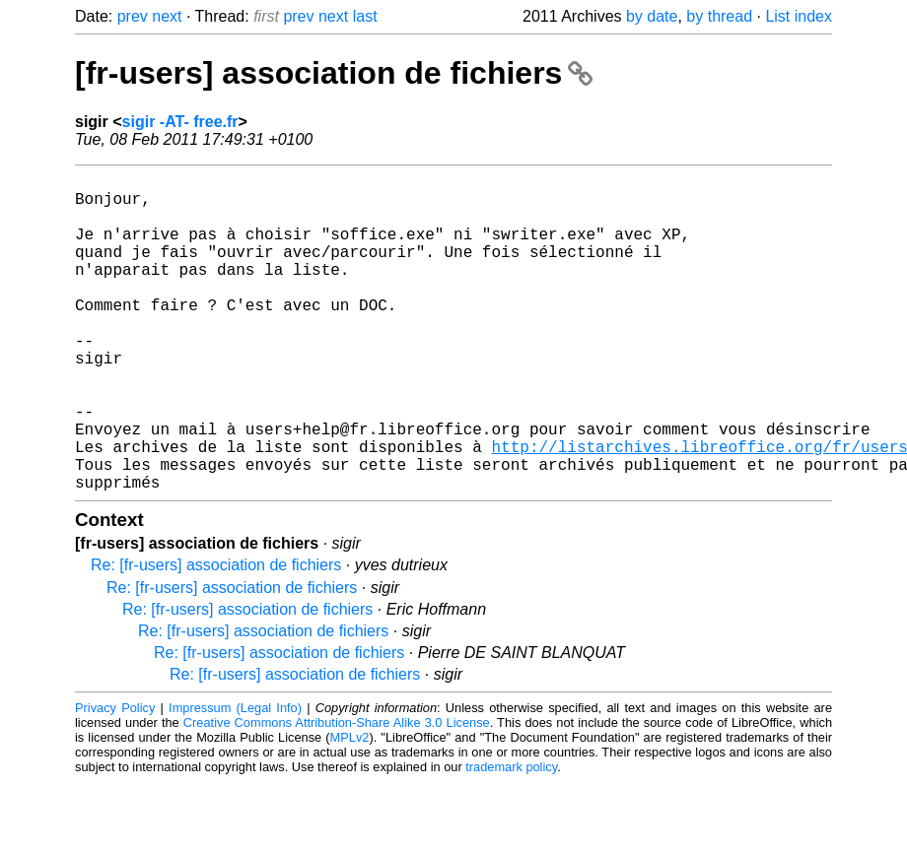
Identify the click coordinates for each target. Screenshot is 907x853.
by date (651, 16)
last (365, 16)
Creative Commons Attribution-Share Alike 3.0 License (336, 793)
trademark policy (511, 837)
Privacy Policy (115, 778)
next (166, 16)
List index (798, 16)
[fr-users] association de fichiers (334, 73)
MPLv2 (350, 808)
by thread (719, 16)
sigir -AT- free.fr (180, 121)
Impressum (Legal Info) (235, 778)
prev (132, 16)
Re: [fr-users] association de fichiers (216, 635)
